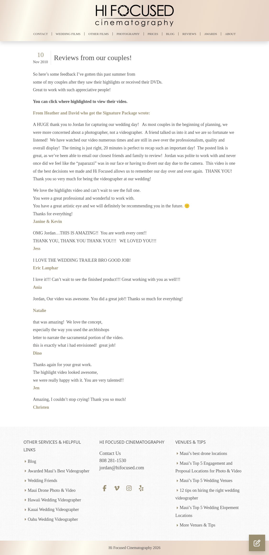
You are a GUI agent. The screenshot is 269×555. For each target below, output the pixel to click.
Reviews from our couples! (93, 58)
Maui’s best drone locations (203, 453)
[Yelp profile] (141, 488)
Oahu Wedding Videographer (53, 519)
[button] (257, 543)
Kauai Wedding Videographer (53, 509)
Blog (32, 461)
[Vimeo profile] (117, 488)
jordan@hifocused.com (121, 467)
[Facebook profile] (104, 488)
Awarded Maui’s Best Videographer (58, 471)
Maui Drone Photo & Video (52, 490)
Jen (36, 387)
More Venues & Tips (197, 525)
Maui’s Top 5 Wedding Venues (206, 480)
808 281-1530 (112, 460)
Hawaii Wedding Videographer (54, 500)
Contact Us (110, 453)
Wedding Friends (42, 480)
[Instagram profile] (129, 488)
